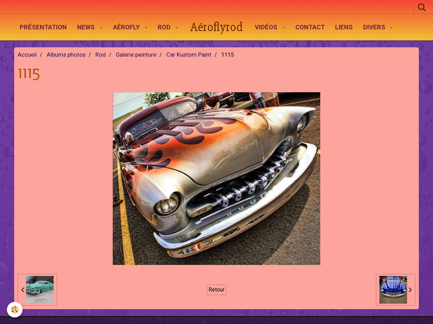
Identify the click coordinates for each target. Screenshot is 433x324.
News (86, 27)
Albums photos (66, 54)
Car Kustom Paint (188, 54)
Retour (216, 289)
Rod (165, 27)
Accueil (27, 54)
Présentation (43, 27)
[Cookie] (14, 309)
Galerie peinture (136, 54)
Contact (310, 27)
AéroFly (127, 27)
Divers (375, 27)
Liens (344, 27)
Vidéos (267, 27)
